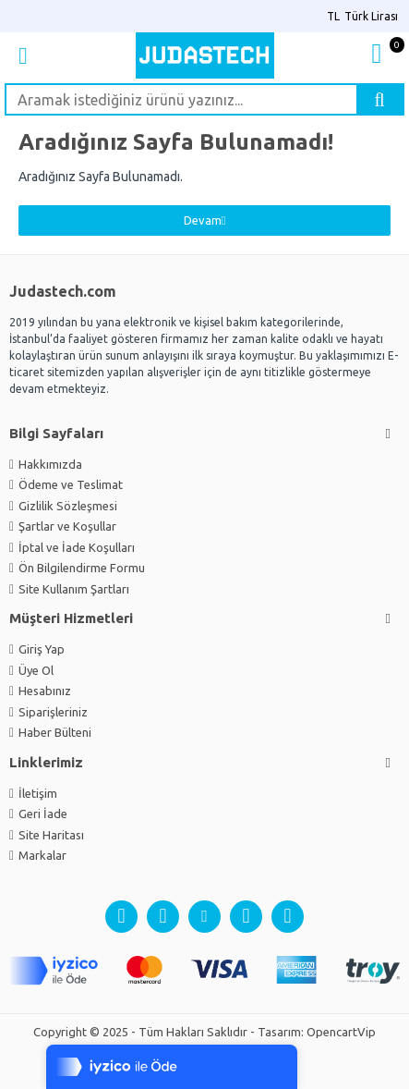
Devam (203, 220)
